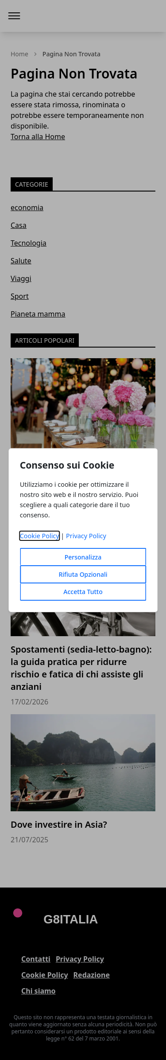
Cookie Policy (39, 536)
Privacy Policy (86, 536)
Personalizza (83, 557)
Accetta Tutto (83, 591)
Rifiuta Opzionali (82, 574)
